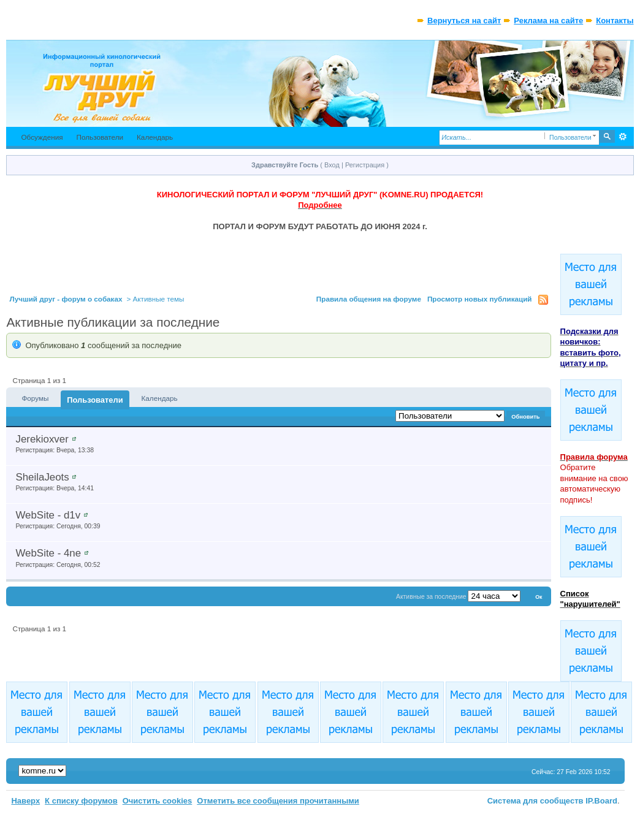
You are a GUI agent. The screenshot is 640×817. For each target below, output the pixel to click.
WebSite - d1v (47, 515)
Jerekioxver (41, 439)
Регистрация (364, 165)
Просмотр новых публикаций (479, 299)
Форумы (34, 398)
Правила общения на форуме (368, 299)
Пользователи (100, 137)
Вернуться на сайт (464, 20)
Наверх (25, 800)
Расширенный (623, 137)
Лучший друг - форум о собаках (65, 299)
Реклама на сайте (548, 20)
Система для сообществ (535, 800)
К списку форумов (81, 800)
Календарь (155, 137)
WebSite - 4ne (48, 553)
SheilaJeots (42, 477)
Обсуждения (42, 137)
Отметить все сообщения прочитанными (278, 800)
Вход (332, 165)
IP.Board (601, 800)
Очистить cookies (157, 800)
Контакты (614, 20)
